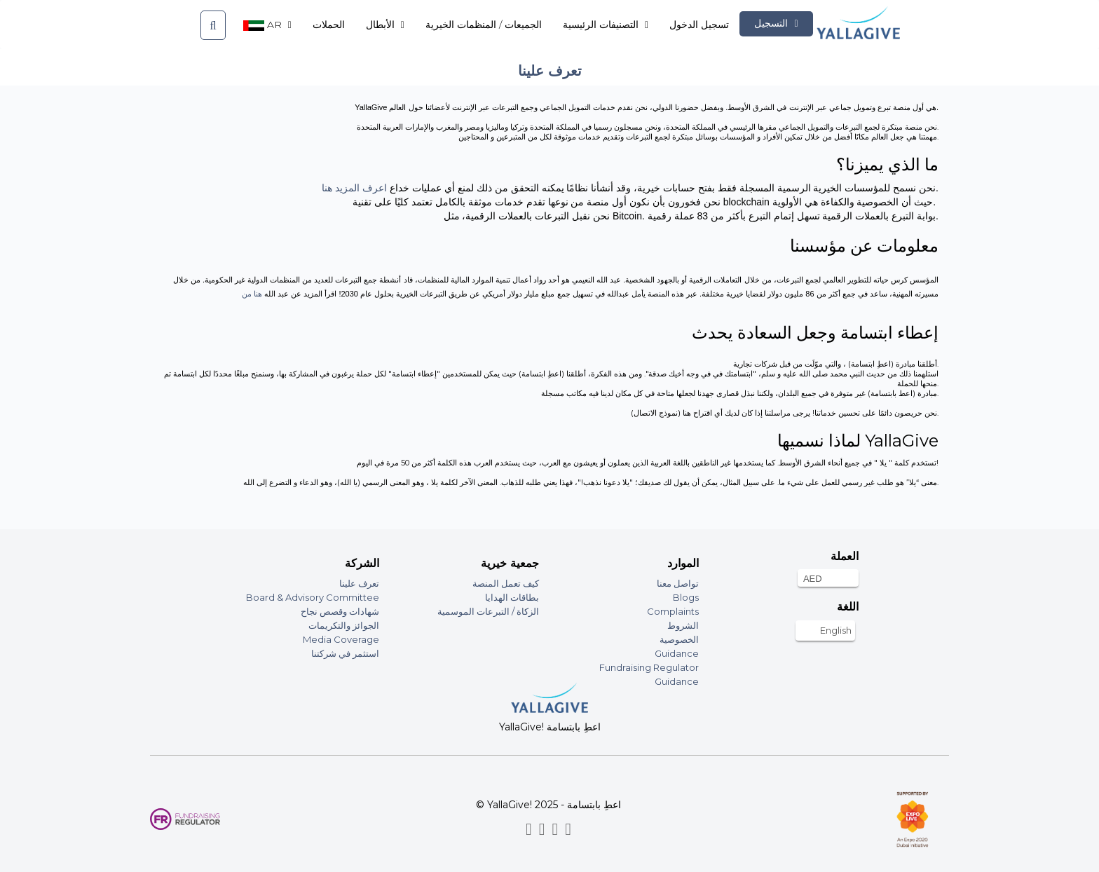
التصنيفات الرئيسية (605, 24)
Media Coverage (341, 639)
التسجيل (776, 23)
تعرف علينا (359, 583)
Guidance (677, 653)
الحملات (329, 24)
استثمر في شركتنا (345, 653)
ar (267, 24)
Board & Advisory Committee (312, 597)
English (836, 630)
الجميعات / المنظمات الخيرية (483, 24)
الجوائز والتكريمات (343, 625)
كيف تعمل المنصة (505, 583)
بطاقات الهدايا (512, 597)
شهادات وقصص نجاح (340, 611)
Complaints (673, 611)
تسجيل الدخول (699, 24)
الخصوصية (679, 639)
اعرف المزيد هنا (354, 188)
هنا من (253, 294)
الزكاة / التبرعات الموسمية (488, 611)
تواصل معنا (678, 583)
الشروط (683, 625)
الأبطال (385, 24)
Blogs (686, 597)
